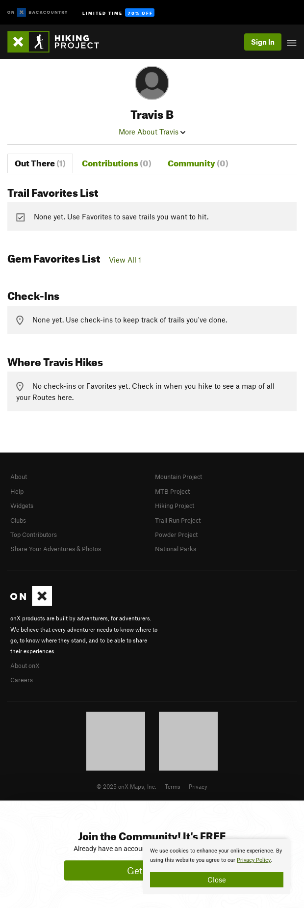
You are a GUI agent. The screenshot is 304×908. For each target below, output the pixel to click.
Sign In (263, 41)
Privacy (198, 786)
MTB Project (172, 491)
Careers (21, 680)
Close (216, 879)
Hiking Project (174, 505)
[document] (216, 866)
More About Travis (152, 131)
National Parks (175, 549)
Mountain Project (178, 477)
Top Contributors (33, 534)
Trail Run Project (178, 520)
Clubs (18, 520)
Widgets (21, 505)
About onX (25, 665)
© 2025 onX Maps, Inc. (126, 786)
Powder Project (176, 534)
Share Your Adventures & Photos (55, 549)
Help (17, 491)
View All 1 (125, 259)
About (18, 477)
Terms (172, 786)
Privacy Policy (254, 860)
